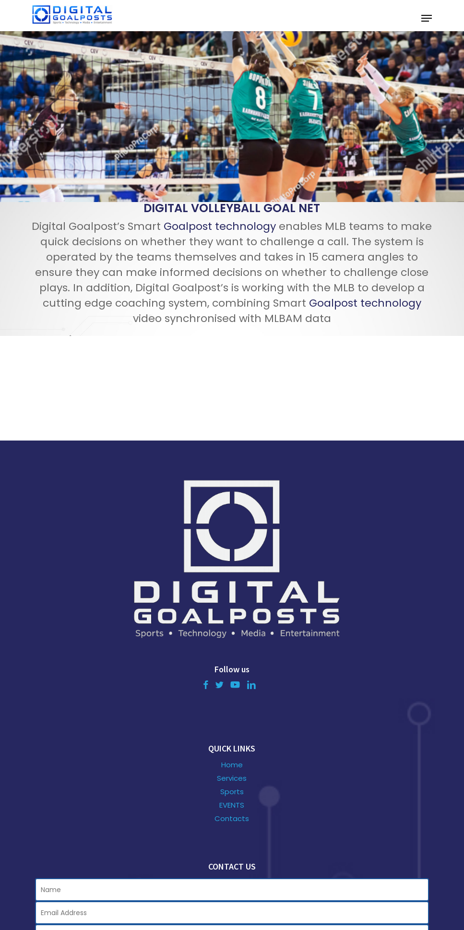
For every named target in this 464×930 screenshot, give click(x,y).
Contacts (231, 818)
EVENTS (231, 805)
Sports (232, 792)
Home (232, 765)
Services (232, 778)
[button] (426, 18)
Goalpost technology (220, 226)
